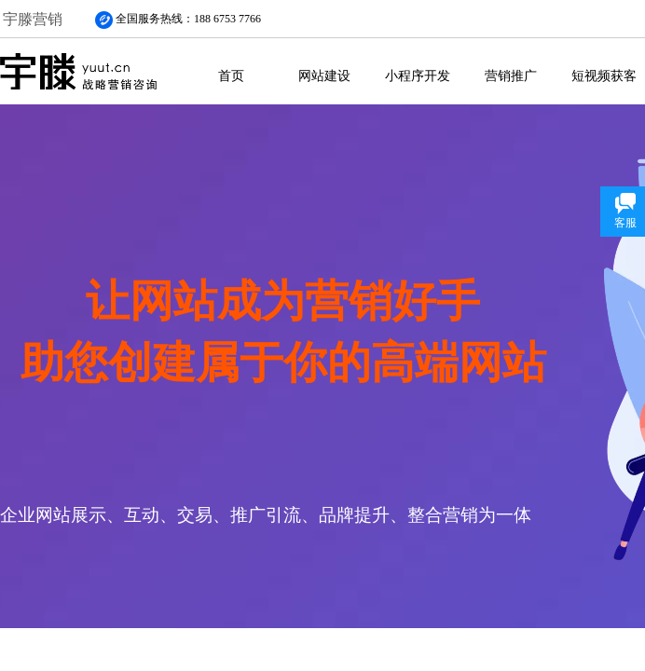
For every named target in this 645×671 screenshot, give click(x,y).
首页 (231, 75)
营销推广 (511, 75)
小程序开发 (417, 75)
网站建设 (324, 75)
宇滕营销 (32, 19)
